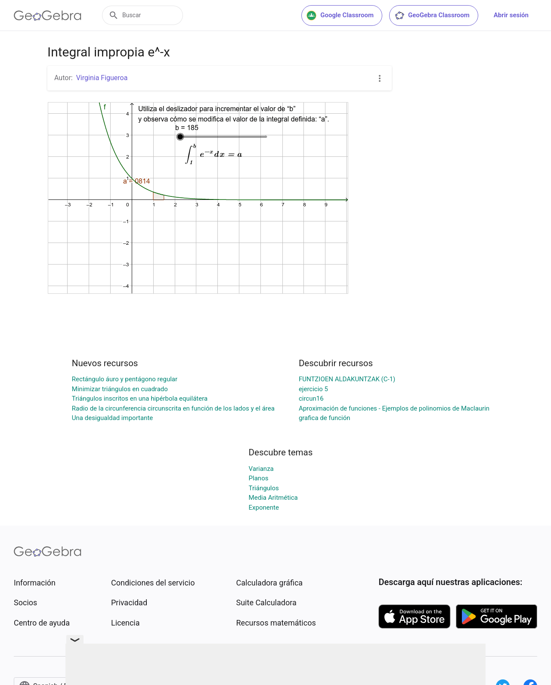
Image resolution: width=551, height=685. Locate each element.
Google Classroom (340, 15)
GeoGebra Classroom (432, 15)
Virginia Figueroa (102, 78)
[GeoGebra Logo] (47, 15)
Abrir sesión (511, 15)
